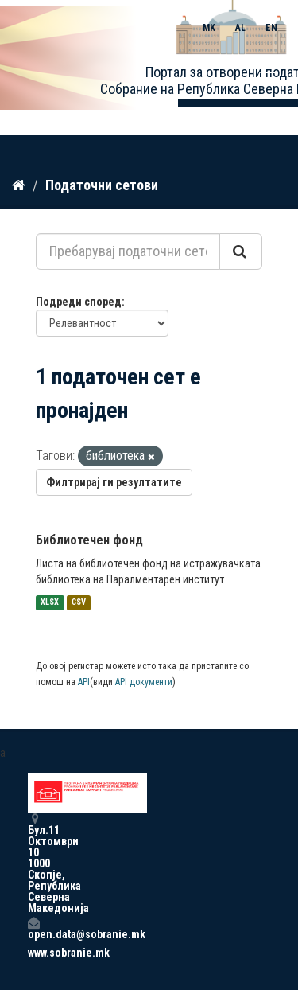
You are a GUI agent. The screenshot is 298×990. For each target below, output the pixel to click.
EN (271, 27)
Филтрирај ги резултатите (114, 482)
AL (240, 27)
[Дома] (18, 185)
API (84, 682)
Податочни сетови (101, 185)
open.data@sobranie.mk (33, 928)
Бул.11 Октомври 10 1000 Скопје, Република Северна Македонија (33, 863)
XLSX (50, 603)
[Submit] (240, 251)
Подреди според (79, 301)
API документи (143, 682)
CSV (79, 603)
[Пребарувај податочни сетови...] (128, 251)
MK (209, 27)
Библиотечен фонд (89, 540)
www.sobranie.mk (33, 952)
